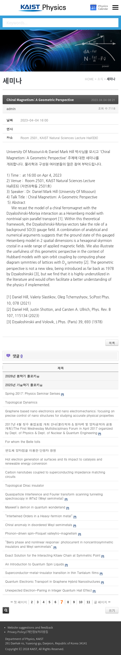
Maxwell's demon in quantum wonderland (35, 507)
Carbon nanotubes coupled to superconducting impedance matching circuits (55, 474)
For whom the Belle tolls (22, 441)
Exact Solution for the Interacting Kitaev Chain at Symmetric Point (52, 555)
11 (88, 602)
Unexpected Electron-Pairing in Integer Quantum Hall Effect (48, 590)
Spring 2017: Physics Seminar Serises (32, 393)
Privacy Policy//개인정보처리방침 (28, 632)
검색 (6, 610)
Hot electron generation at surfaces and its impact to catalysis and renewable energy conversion (53, 461)
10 (80, 602)
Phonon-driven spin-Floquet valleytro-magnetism (41, 533)
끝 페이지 (102, 602)
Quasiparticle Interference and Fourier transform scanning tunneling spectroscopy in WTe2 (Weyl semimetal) (54, 496)
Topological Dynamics (21, 402)
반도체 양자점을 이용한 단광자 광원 (30, 450)
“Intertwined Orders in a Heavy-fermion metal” (38, 516)
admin (11, 108)
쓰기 (112, 610)
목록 (112, 343)
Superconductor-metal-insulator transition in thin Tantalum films (52, 572)
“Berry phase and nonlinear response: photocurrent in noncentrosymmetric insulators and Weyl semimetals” (59, 544)
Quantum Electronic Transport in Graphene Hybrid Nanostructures (52, 581)
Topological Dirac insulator (24, 485)
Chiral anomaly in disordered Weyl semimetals (38, 524)
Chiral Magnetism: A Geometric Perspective (40, 99)
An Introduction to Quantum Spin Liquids (34, 564)
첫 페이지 (19, 602)
